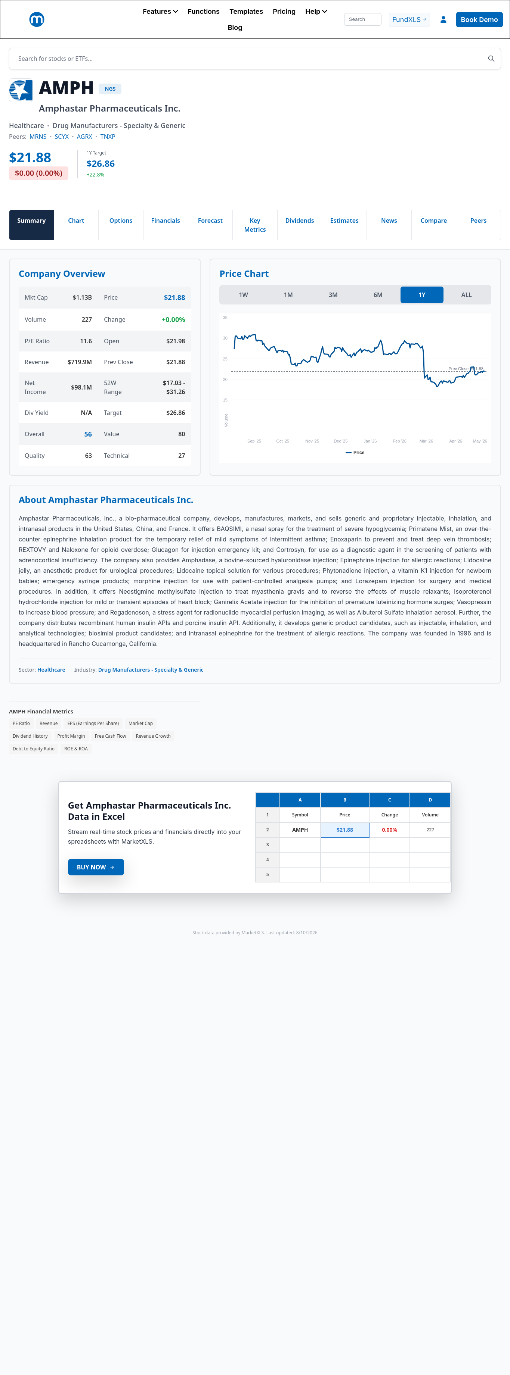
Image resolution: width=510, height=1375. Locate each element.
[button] (160, 11)
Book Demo (479, 20)
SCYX (61, 136)
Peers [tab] (478, 220)
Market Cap (141, 723)
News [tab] (389, 220)
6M (378, 295)
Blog (235, 27)
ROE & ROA (76, 749)
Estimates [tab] (344, 220)
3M (333, 295)
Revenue (49, 723)
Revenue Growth (153, 736)
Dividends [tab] (299, 220)
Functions (204, 11)
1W (243, 295)
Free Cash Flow (110, 736)
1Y (422, 295)
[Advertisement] (312, 139)
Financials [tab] (165, 220)
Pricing (284, 11)
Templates (246, 11)
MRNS (38, 136)
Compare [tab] (434, 220)
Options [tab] (121, 220)
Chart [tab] (76, 220)
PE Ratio (21, 723)
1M (288, 295)
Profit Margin (71, 736)
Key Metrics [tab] (255, 225)
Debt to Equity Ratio (34, 749)
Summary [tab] (31, 220)
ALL (466, 295)
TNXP (108, 136)
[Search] (362, 19)
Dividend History (30, 736)
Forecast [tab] (210, 220)
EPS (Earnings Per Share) (93, 723)
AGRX (84, 136)
